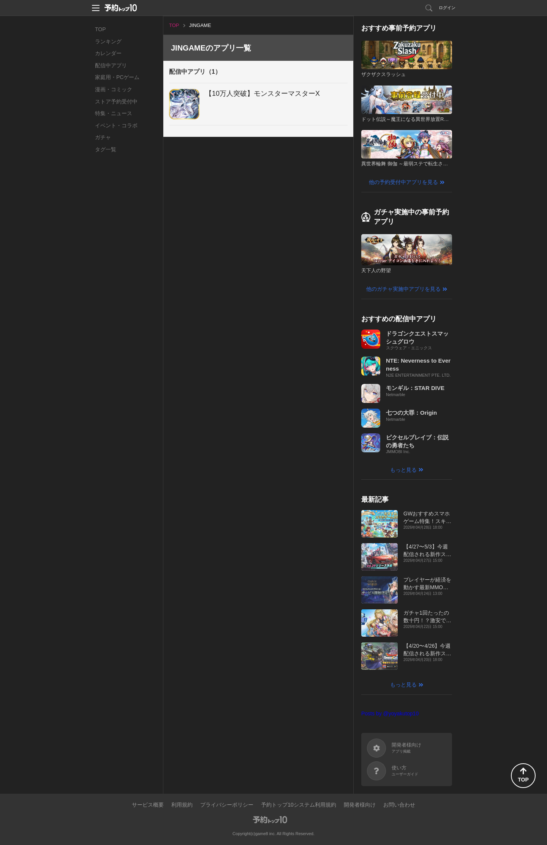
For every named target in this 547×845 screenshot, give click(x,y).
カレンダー (108, 53)
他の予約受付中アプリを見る (403, 182)
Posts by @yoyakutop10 (390, 713)
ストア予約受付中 (116, 101)
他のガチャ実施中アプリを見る (403, 289)
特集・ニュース (113, 113)
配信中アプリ (111, 65)
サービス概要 (148, 805)
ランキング (108, 41)
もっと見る (403, 470)
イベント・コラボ (116, 125)
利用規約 (182, 805)
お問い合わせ (399, 805)
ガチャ (103, 137)
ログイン (447, 7)
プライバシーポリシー (226, 805)
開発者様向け (360, 805)
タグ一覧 (105, 149)
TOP (100, 29)
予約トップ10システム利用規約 (298, 805)
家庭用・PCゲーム (117, 77)
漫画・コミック (113, 89)
